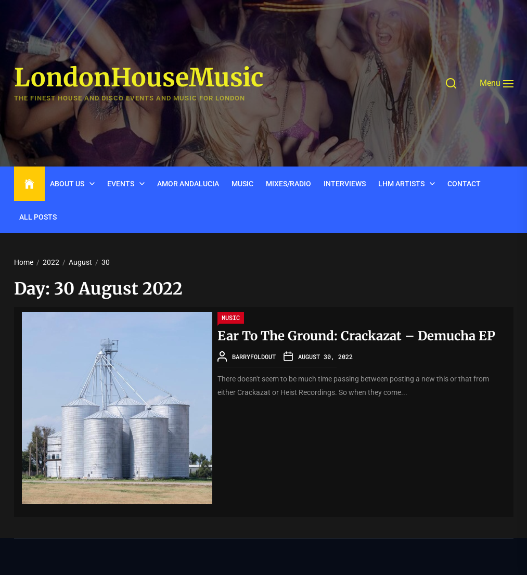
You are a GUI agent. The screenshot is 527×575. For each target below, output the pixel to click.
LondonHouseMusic (139, 78)
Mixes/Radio (288, 184)
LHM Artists (401, 184)
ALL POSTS (38, 217)
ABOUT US (67, 184)
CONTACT (464, 184)
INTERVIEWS (345, 184)
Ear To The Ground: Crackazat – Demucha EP (356, 336)
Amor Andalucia (188, 184)
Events (120, 184)
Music (242, 184)
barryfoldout (254, 356)
